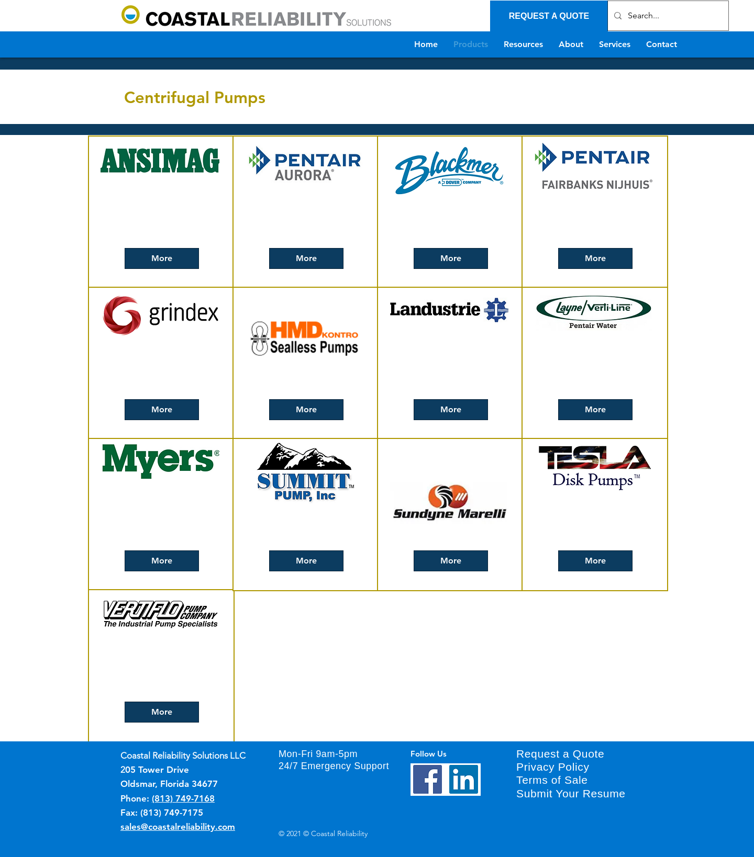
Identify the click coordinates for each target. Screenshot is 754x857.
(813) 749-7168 (183, 798)
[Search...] (667, 15)
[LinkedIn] (463, 779)
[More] (162, 258)
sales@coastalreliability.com (177, 826)
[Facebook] (427, 779)
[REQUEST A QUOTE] (549, 16)
